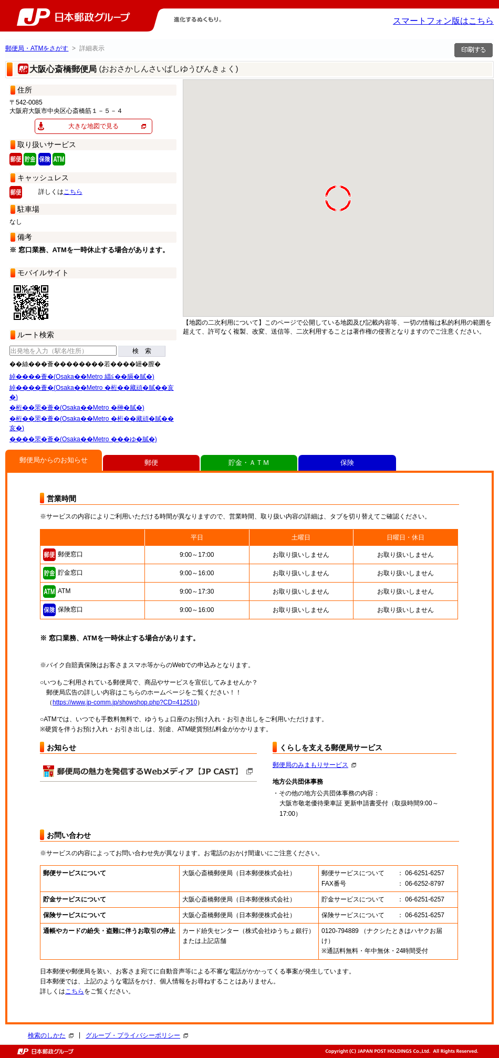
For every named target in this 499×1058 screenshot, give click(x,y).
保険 (347, 462)
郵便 (151, 462)
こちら (73, 191)
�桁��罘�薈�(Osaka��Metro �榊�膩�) (76, 407)
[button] (490, 308)
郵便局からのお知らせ (53, 460)
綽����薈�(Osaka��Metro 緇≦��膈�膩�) (81, 376)
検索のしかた (51, 1035)
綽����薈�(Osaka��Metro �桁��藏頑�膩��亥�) (91, 392)
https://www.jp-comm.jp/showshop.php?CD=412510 (125, 702)
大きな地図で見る (93, 126)
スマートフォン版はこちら (443, 20)
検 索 (141, 351)
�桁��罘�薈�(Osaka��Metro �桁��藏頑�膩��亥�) (91, 423)
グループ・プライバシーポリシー (137, 1035)
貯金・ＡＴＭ (248, 462)
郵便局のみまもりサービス (314, 765)
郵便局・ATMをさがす (36, 48)
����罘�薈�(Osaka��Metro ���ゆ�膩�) (83, 439)
